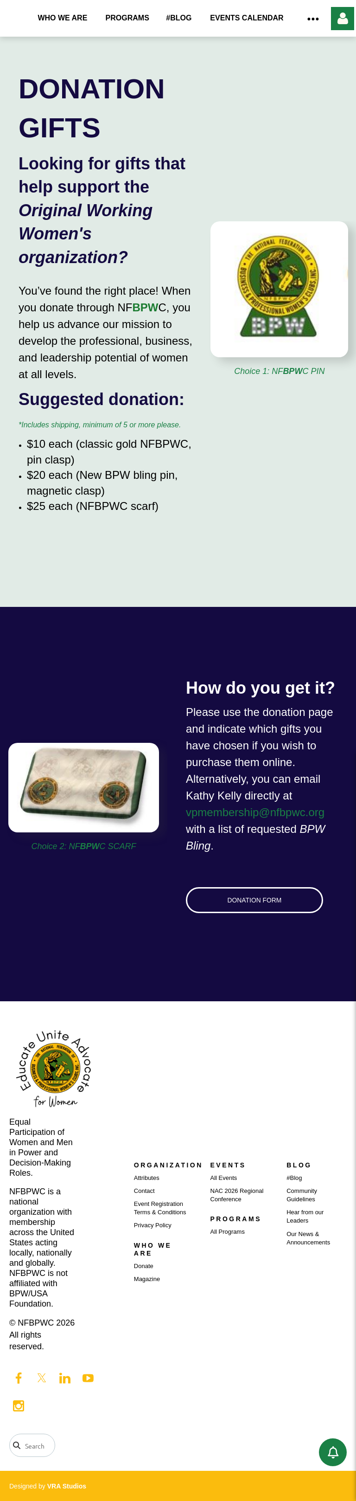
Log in (342, 18)
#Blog (294, 1177)
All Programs (227, 1231)
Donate (143, 1266)
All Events (223, 1177)
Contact (144, 1190)
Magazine (147, 1279)
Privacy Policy (153, 1225)
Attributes (146, 1177)
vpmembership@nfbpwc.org (255, 812)
